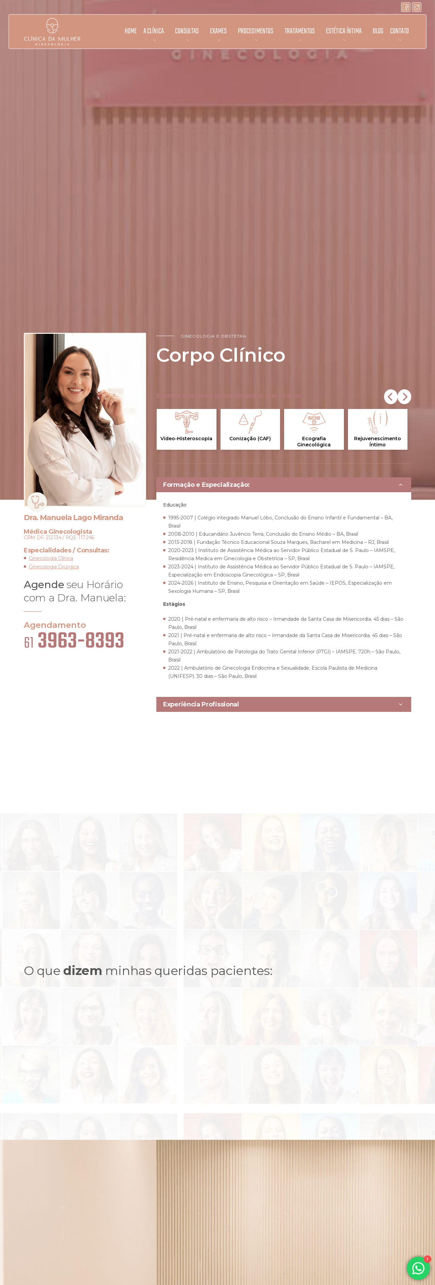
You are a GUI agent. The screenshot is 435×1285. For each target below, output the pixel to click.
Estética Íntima (344, 31)
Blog (378, 31)
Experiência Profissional (201, 704)
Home (131, 31)
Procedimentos (255, 31)
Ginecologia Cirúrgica (54, 567)
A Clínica (153, 31)
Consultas (187, 31)
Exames (218, 31)
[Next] (404, 396)
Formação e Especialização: (206, 485)
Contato (399, 31)
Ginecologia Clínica (51, 558)
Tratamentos (299, 31)
